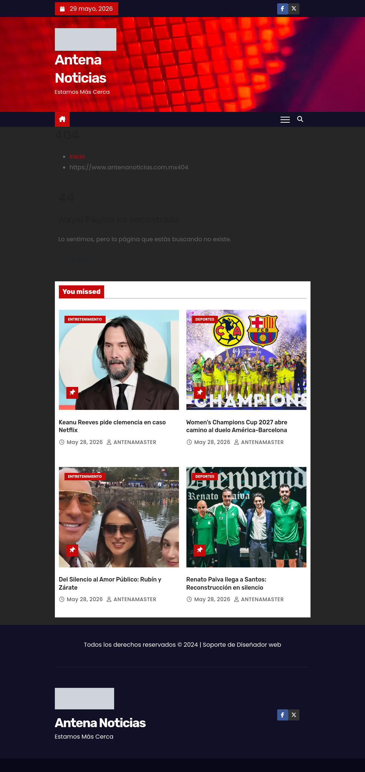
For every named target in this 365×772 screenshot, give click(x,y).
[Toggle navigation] (284, 119)
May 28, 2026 (85, 434)
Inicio (77, 156)
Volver (81, 260)
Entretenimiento (85, 319)
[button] (302, 119)
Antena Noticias (100, 707)
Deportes (205, 319)
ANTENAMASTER (131, 434)
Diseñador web (259, 629)
